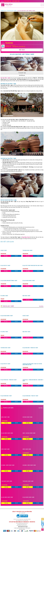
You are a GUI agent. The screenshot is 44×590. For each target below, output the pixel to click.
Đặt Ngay (22, 50)
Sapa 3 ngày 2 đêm (27, 449)
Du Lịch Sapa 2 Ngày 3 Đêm (7, 497)
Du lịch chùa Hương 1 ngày (29, 280)
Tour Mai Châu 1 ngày (27, 250)
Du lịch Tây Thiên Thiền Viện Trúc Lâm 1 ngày (33, 265)
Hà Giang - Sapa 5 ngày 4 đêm (7, 465)
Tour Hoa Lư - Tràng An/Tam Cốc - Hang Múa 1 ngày (33, 380)
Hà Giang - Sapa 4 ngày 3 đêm (29, 465)
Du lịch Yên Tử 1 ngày (5, 265)
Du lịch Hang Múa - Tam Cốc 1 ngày (30, 395)
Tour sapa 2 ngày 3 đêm (28, 481)
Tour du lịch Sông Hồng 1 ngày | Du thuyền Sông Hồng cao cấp (32, 364)
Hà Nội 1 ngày (4, 250)
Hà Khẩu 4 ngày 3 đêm (27, 417)
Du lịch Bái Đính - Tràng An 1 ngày (30, 347)
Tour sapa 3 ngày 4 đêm (6, 481)
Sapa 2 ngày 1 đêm (5, 417)
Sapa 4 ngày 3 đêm (5, 449)
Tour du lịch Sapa (23, 408)
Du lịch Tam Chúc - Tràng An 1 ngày (8, 379)
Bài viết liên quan (22, 75)
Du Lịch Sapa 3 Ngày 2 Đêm (7, 433)
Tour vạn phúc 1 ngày (22, 72)
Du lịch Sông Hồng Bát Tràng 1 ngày (9, 280)
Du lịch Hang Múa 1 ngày (6, 395)
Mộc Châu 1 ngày (26, 295)
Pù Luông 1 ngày (4, 295)
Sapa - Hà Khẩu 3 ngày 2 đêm (29, 433)
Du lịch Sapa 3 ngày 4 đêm (28, 497)
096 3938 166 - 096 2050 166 (11, 1)
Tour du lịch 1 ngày (22, 306)
